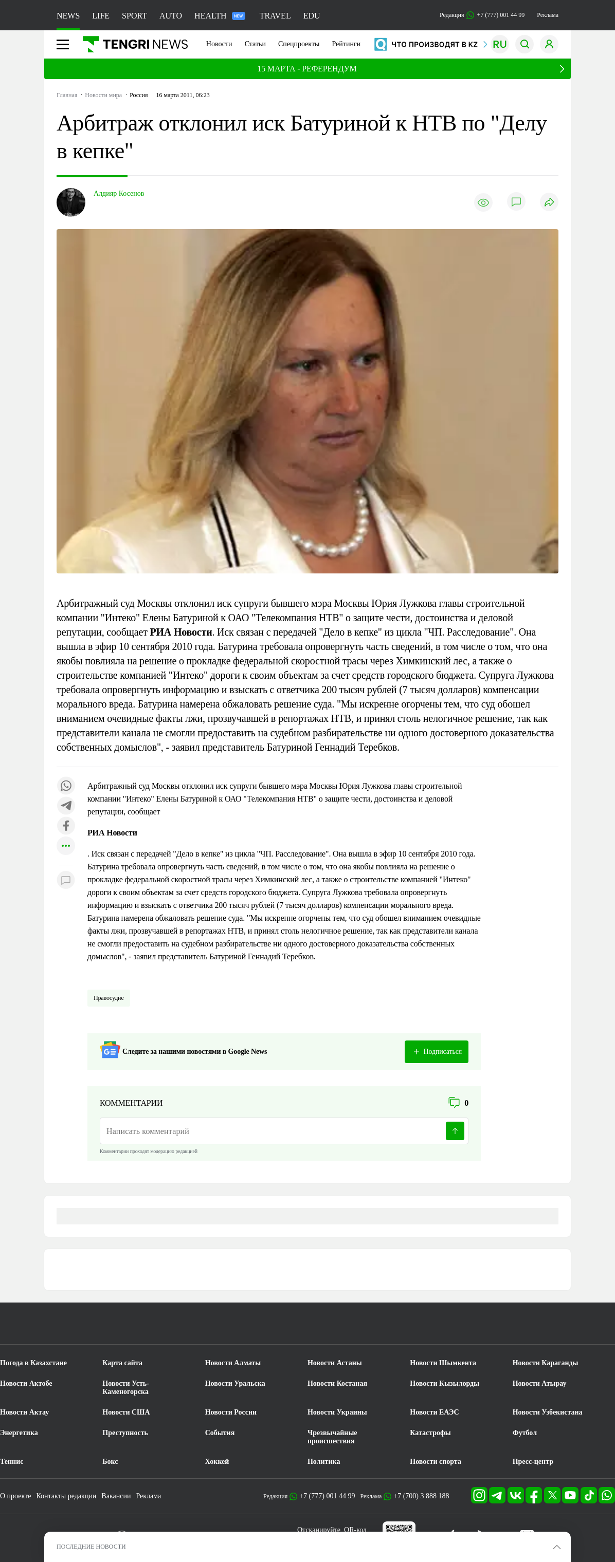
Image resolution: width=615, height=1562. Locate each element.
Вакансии (116, 1496)
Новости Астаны (335, 1363)
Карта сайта (122, 1363)
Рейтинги (346, 44)
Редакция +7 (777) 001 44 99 (482, 15)
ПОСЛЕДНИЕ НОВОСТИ (91, 1546)
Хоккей (217, 1461)
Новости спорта (435, 1461)
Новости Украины (337, 1412)
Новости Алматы (233, 1363)
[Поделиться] (549, 203)
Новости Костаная (337, 1383)
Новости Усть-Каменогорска (125, 1388)
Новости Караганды (545, 1363)
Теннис (11, 1461)
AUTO (170, 15)
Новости (219, 44)
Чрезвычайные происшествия (332, 1437)
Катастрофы (430, 1433)
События (220, 1433)
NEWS (68, 15)
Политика (324, 1461)
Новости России (231, 1412)
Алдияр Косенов (119, 193)
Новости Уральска (235, 1383)
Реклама (547, 14)
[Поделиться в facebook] (66, 826)
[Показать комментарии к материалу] (66, 880)
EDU (311, 15)
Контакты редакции (66, 1496)
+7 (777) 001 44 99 (327, 1496)
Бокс (110, 1461)
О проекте (15, 1496)
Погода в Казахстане (33, 1363)
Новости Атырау (540, 1383)
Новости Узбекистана (548, 1412)
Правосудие (109, 997)
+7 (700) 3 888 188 (421, 1496)
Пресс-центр (533, 1461)
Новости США (126, 1412)
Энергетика (19, 1433)
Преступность (125, 1433)
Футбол (525, 1433)
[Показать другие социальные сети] (66, 846)
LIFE (101, 15)
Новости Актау (24, 1412)
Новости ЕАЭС (434, 1412)
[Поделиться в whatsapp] (66, 786)
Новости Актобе (26, 1383)
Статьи (255, 44)
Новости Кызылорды (444, 1383)
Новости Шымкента (443, 1363)
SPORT (134, 15)
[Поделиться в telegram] (66, 806)
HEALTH (219, 15)
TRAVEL (275, 15)
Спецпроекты (299, 44)
